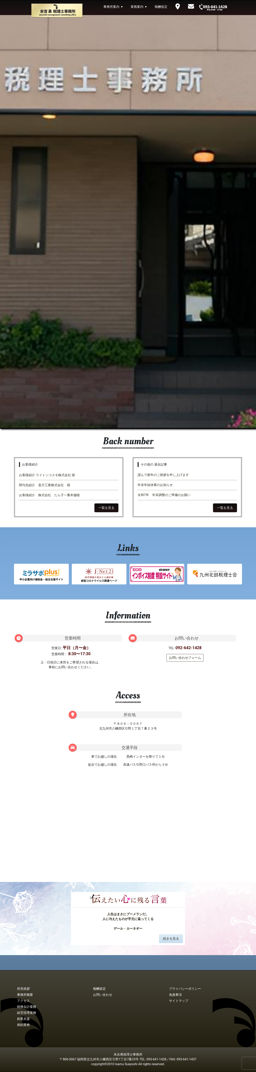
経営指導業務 (26, 1013)
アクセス (23, 1001)
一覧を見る (106, 508)
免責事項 (175, 995)
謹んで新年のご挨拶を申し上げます (163, 475)
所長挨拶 (23, 989)
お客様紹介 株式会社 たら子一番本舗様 (49, 495)
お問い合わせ (102, 995)
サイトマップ (178, 1001)
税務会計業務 (26, 1007)
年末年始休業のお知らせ (155, 485)
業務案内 (137, 7)
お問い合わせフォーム (185, 658)
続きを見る (171, 938)
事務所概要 (25, 995)
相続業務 (23, 1025)
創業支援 (23, 1019)
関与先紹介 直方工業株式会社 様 (44, 485)
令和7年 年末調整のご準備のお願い (164, 495)
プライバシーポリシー (185, 989)
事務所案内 (111, 7)
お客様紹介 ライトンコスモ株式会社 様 (48, 475)
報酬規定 (161, 7)
